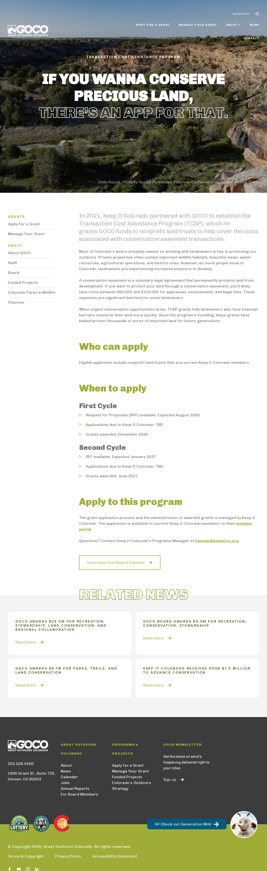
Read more (25, 642)
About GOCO (19, 253)
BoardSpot (242, 11)
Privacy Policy (68, 856)
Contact (251, 22)
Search (256, 11)
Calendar (69, 777)
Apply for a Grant (128, 22)
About (66, 765)
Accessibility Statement (115, 856)
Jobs (65, 782)
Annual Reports (75, 788)
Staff (12, 262)
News (229, 22)
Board (13, 272)
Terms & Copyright (25, 856)
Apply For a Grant (24, 224)
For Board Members (79, 794)
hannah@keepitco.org (217, 541)
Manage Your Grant (173, 22)
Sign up (169, 779)
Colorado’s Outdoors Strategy (131, 785)
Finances (16, 302)
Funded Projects (23, 282)
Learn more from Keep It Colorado (116, 562)
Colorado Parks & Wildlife (31, 292)
